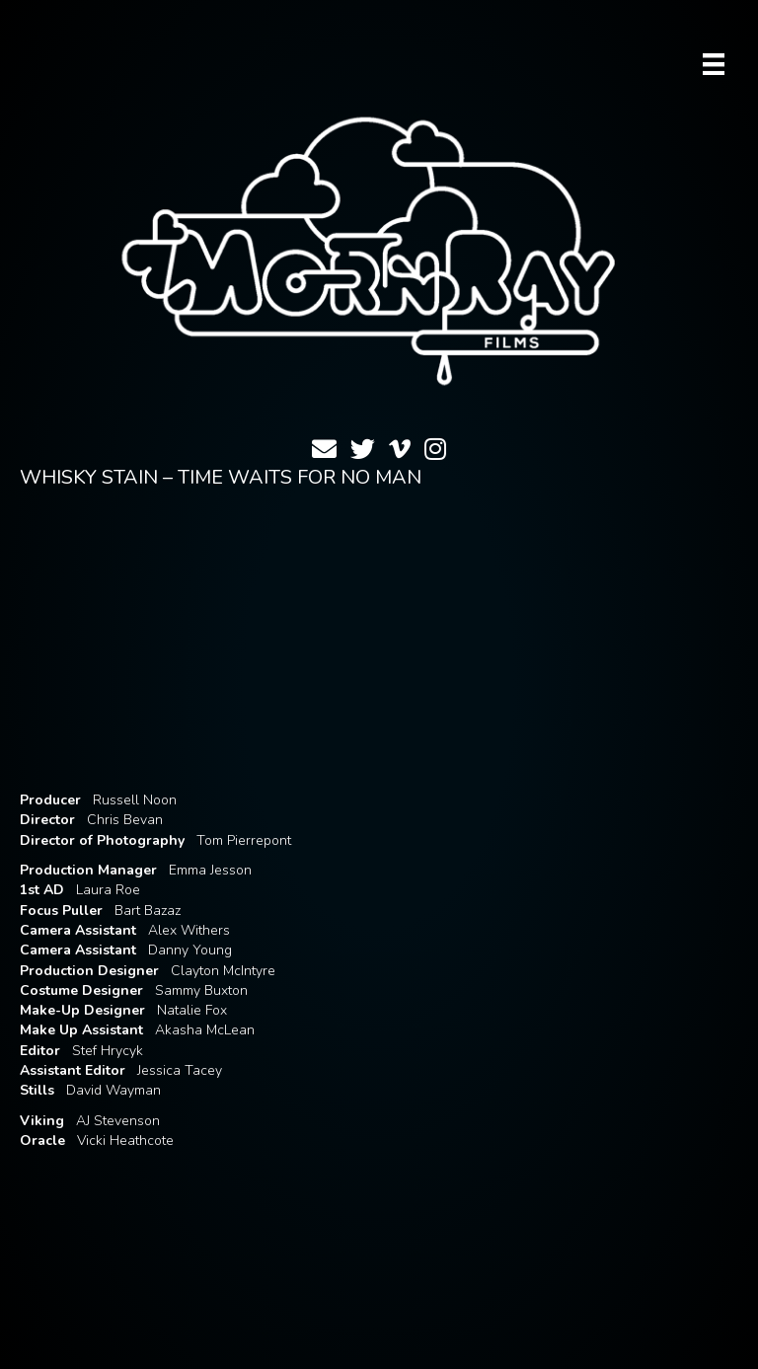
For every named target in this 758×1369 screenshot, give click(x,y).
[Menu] (713, 64)
